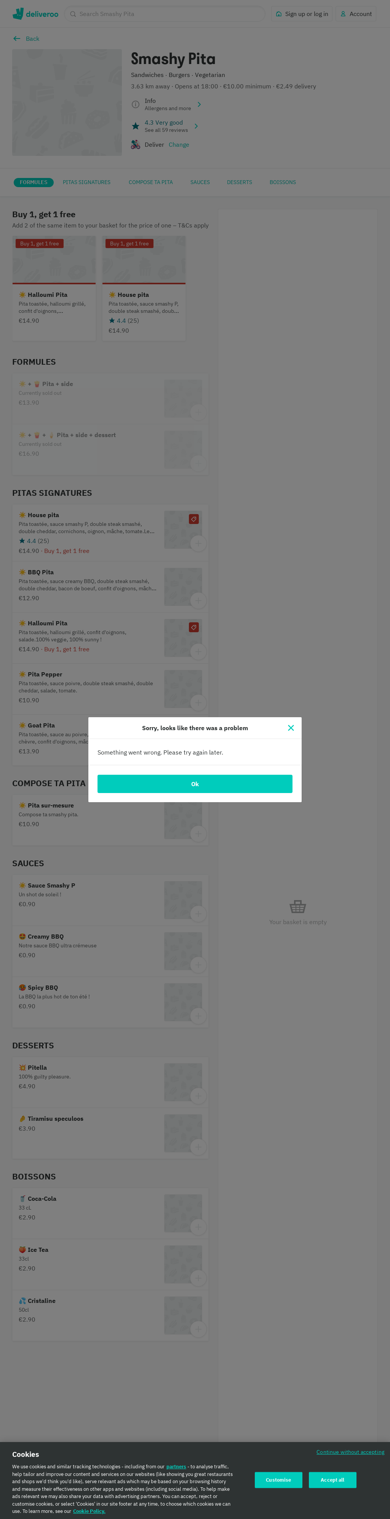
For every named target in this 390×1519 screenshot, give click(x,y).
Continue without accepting (350, 1454)
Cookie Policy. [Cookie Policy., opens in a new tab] (89, 1514)
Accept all (332, 1482)
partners (176, 1469)
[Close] (291, 727)
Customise (278, 1482)
